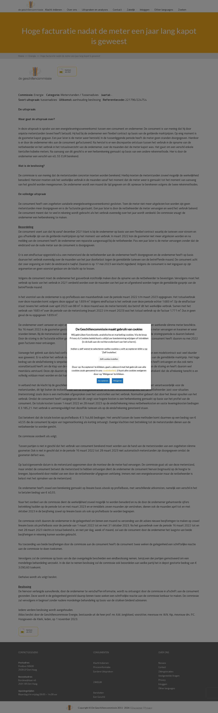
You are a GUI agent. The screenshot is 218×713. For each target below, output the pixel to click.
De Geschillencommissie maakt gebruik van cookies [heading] (109, 329)
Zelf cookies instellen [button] (109, 359)
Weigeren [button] (117, 380)
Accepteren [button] (103, 380)
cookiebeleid (109, 370)
